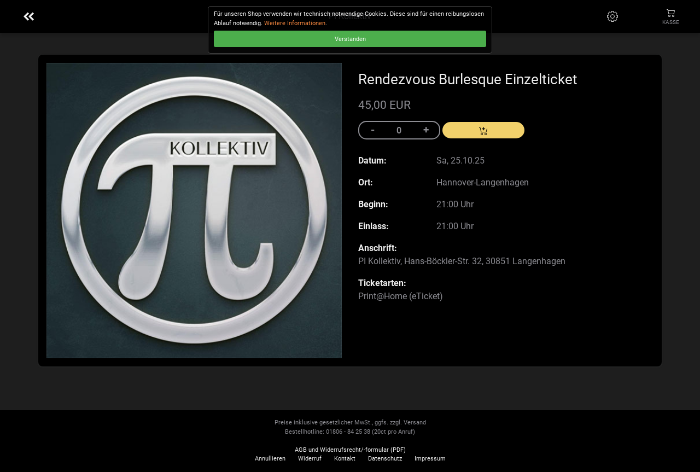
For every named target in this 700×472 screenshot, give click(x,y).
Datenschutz (385, 458)
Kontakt (344, 458)
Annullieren (270, 458)
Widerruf (310, 458)
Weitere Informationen (294, 23)
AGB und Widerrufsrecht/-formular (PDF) (350, 449)
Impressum (430, 458)
